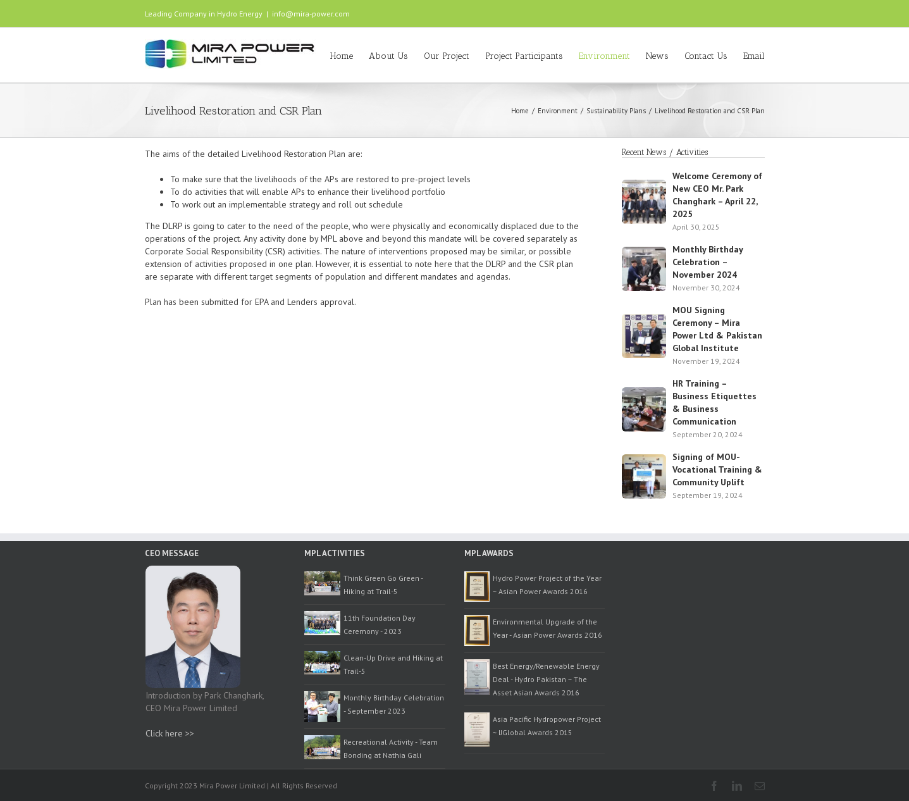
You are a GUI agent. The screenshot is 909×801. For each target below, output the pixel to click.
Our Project (446, 56)
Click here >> (169, 733)
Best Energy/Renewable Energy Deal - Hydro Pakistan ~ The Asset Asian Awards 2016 (546, 679)
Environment (604, 56)
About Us (388, 56)
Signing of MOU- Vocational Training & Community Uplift (717, 469)
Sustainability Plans (616, 110)
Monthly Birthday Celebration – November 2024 (707, 262)
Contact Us (705, 56)
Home (341, 56)
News (657, 56)
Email (754, 56)
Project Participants (524, 56)
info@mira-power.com (311, 13)
